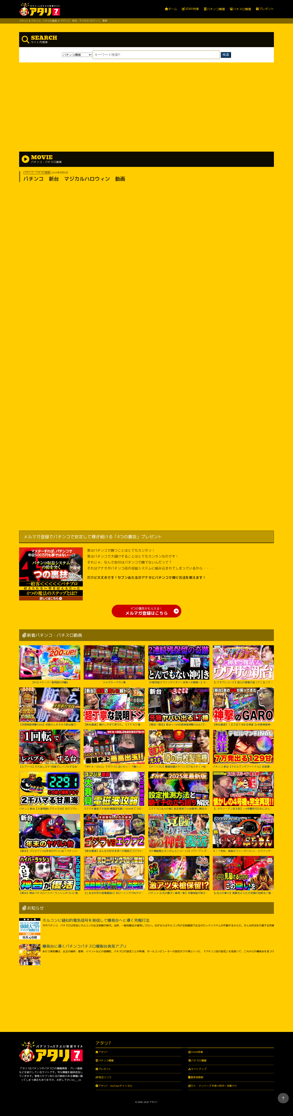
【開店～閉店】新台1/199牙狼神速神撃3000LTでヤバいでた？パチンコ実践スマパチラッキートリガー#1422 (178, 707)
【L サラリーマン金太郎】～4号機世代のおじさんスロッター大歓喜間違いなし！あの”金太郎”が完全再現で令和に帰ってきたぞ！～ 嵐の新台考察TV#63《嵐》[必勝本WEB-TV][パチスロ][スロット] (243, 791)
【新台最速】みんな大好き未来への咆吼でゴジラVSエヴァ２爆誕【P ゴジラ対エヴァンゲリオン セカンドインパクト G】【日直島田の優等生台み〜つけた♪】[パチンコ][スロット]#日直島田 (114, 833)
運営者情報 (196, 1077)
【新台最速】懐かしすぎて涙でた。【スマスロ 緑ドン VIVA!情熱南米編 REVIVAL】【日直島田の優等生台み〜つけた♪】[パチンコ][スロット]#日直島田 (114, 707)
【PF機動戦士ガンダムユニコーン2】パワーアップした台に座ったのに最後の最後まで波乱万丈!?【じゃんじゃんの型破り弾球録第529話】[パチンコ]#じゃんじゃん (178, 833)
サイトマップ (198, 1069)
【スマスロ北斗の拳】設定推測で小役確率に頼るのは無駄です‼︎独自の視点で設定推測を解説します (178, 791)
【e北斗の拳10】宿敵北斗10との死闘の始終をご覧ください (243, 875)
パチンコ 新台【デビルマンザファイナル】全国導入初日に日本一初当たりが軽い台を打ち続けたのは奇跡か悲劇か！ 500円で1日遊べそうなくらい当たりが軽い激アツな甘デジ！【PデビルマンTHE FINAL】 (243, 749)
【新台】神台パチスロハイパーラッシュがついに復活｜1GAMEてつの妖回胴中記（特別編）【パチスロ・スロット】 (49, 875)
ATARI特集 (192, 9)
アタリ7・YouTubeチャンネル (115, 1086)
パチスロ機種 (242, 9)
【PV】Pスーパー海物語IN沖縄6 (49, 664)
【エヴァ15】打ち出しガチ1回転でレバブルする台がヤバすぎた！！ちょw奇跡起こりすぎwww (49, 749)
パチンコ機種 (216, 9)
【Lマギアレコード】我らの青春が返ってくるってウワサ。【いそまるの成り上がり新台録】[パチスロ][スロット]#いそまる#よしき (243, 664)
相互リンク (105, 1077)
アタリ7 (102, 1052)
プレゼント (266, 9)
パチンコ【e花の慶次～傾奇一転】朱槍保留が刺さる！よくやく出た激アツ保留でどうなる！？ (178, 875)
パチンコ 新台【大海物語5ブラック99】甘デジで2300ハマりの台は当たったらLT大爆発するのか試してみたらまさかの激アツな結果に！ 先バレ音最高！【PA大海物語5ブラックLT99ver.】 (49, 791)
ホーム (172, 9)
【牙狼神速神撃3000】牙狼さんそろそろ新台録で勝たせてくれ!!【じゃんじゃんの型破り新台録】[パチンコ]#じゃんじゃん (49, 707)
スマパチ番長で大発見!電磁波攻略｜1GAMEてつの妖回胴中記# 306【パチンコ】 (114, 791)
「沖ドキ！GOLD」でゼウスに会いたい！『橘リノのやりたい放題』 (114, 749)
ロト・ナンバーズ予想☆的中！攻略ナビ (214, 1086)
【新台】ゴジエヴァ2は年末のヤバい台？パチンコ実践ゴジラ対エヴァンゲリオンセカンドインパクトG (49, 833)
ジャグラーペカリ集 (114, 664)
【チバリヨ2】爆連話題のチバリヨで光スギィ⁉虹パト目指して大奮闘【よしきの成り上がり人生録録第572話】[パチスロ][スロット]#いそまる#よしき (178, 749)
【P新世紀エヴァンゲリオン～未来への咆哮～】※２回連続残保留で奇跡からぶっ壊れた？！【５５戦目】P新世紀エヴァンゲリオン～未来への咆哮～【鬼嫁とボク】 (178, 664)
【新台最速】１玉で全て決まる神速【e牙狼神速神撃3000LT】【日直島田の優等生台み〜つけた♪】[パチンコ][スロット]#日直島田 (243, 707)
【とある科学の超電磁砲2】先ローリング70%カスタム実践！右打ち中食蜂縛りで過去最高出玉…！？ (114, 875)
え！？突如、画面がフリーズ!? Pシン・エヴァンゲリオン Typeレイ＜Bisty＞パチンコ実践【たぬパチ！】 (243, 833)
